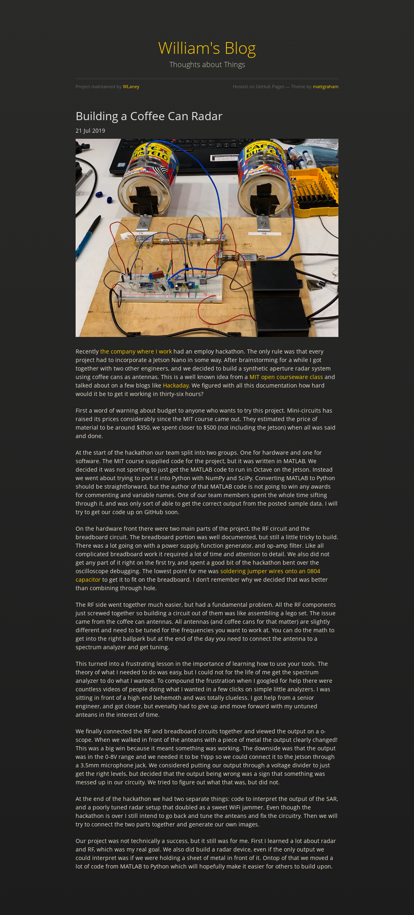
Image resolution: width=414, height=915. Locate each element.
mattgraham (325, 86)
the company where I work (136, 351)
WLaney (131, 86)
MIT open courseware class (286, 377)
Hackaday (175, 385)
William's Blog (207, 47)
